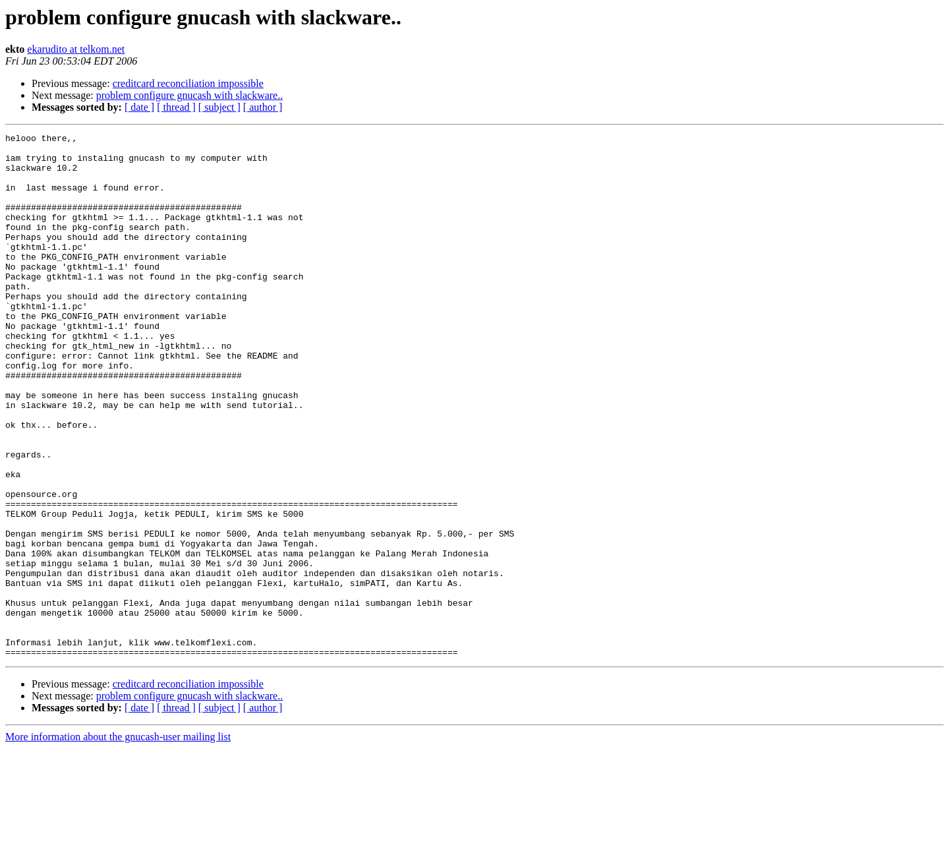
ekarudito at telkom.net (76, 49)
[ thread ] (176, 107)
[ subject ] (219, 107)
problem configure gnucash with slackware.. (189, 95)
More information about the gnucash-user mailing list (118, 841)
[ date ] (139, 107)
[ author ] (263, 107)
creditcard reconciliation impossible (188, 83)
